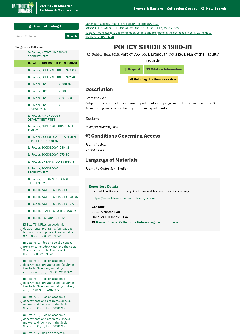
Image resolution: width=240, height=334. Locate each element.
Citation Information (164, 69)
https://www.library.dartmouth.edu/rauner (123, 198)
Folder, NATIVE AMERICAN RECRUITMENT (47, 54)
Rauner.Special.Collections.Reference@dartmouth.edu (137, 222)
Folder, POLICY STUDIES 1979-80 (53, 70)
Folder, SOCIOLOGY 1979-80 (50, 154)
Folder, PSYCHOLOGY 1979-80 (51, 98)
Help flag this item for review (153, 79)
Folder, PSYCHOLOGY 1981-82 (51, 84)
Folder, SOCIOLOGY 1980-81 (50, 148)
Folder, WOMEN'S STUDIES (49, 190)
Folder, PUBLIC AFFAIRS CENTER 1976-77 (52, 128)
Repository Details (104, 186)
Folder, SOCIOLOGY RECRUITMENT (43, 170)
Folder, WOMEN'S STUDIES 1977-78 (54, 204)
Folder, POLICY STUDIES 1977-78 (53, 77)
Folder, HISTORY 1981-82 (48, 217)
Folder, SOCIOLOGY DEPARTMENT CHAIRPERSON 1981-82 (53, 139)
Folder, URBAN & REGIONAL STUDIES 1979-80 (48, 181)
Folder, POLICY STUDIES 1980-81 (54, 63)
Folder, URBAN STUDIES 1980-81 (53, 161)
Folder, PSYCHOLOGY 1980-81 (51, 91)
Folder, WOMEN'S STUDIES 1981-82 (54, 197)
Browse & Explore (148, 8)
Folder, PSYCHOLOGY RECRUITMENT (44, 107)
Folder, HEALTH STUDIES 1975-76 (53, 211)
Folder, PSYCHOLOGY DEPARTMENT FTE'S (44, 117)
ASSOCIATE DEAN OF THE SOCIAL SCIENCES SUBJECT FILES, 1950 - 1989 (132, 28)
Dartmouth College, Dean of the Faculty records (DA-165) (122, 23)
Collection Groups (182, 8)
